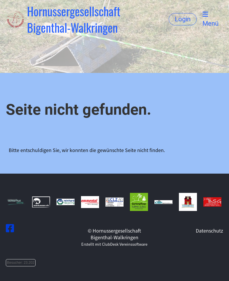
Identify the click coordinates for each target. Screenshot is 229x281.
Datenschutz (209, 230)
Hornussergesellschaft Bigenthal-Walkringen (74, 19)
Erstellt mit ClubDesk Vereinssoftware (114, 244)
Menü (210, 19)
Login (183, 19)
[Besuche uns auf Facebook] (10, 228)
